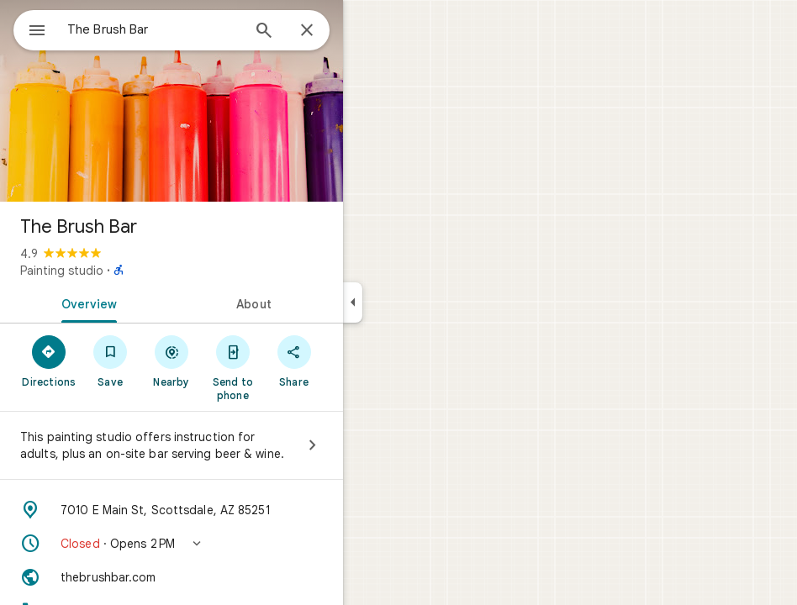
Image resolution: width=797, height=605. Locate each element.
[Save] (110, 360)
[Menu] (37, 32)
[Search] (264, 32)
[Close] (307, 31)
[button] (171, 543)
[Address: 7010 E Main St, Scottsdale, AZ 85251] (171, 510)
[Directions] (49, 360)
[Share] (294, 360)
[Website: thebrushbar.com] (171, 577)
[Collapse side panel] (352, 302)
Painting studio (61, 270)
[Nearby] (172, 360)
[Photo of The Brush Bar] (171, 101)
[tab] (85, 302)
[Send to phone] (232, 367)
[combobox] (153, 29)
